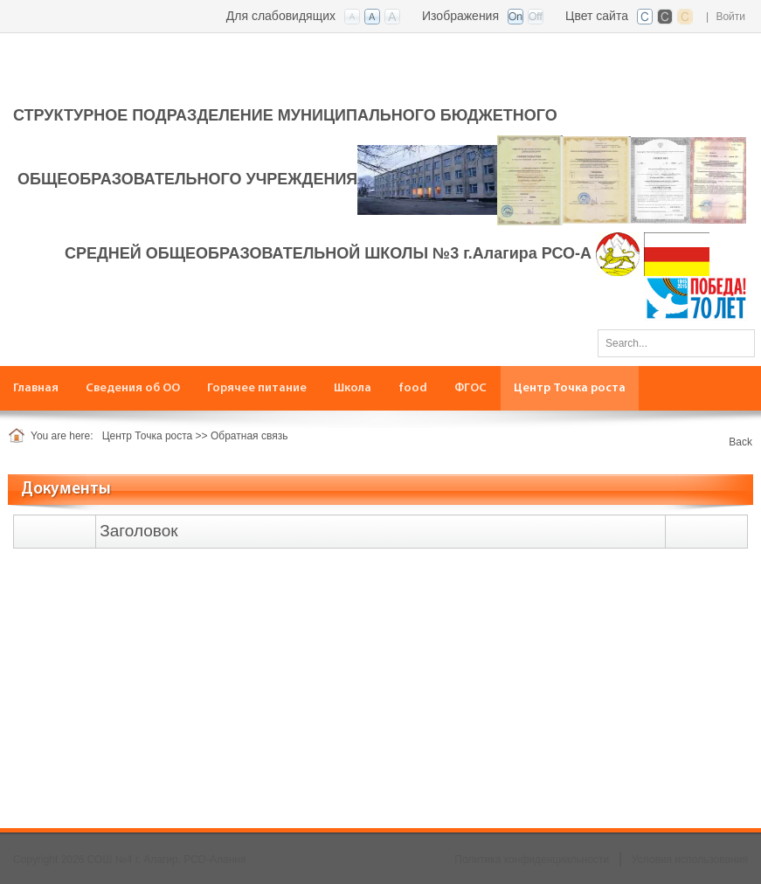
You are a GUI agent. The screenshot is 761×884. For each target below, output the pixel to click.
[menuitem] (36, 388)
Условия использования (690, 859)
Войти (730, 16)
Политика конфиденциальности (531, 859)
